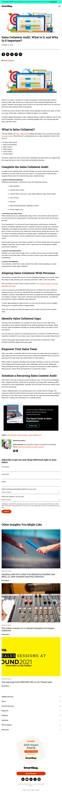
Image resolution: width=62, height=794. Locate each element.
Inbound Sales (12, 435)
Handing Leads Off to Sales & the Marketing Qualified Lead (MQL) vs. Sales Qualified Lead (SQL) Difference (28, 575)
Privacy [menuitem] (24, 789)
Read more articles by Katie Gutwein (31, 447)
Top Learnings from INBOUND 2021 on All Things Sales (27, 682)
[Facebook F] (35, 779)
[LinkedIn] (17, 451)
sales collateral (21, 134)
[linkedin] (7, 54)
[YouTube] (27, 779)
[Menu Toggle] (59, 6)
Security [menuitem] (37, 789)
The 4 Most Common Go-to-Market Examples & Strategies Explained (28, 629)
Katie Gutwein (9, 60)
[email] (20, 54)
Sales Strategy (23, 435)
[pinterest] (16, 54)
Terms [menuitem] (29, 789)
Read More (53, 2)
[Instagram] (31, 779)
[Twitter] (14, 451)
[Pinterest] (39, 779)
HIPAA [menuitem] (32, 789)
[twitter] (12, 54)
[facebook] (3, 54)
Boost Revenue (31, 773)
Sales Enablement (35, 435)
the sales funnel (7, 136)
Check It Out (33, 425)
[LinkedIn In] (23, 779)
